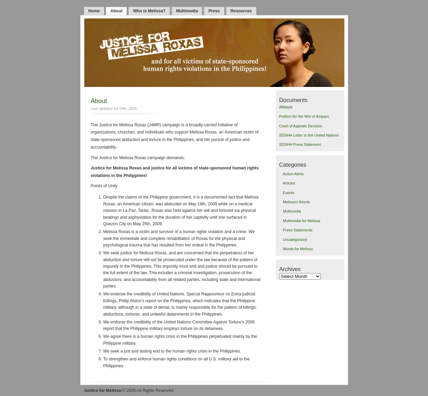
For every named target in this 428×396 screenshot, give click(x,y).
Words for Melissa (298, 249)
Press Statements (297, 230)
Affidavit (286, 107)
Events (288, 193)
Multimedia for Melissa (301, 221)
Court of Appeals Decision (300, 126)
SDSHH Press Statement (300, 144)
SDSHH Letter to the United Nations (309, 135)
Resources (241, 11)
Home (94, 11)
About (116, 11)
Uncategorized (295, 240)
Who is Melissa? (149, 11)
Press (214, 11)
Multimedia (187, 11)
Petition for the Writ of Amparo (304, 116)
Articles (289, 183)
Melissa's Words (296, 202)
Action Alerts (293, 174)
